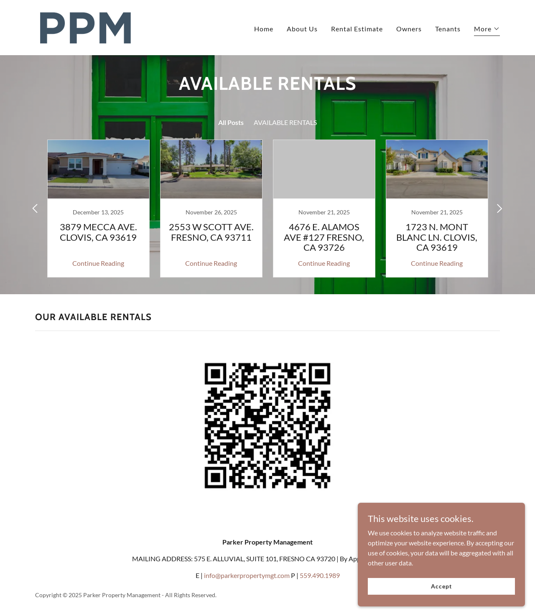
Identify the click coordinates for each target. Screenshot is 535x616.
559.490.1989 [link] (320, 575)
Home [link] (263, 29)
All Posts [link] (231, 122)
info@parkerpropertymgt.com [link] (247, 575)
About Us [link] (302, 29)
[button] (487, 30)
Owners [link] (409, 29)
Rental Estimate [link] (357, 29)
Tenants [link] (448, 29)
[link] (85, 27)
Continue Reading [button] (98, 263)
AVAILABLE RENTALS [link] (285, 122)
